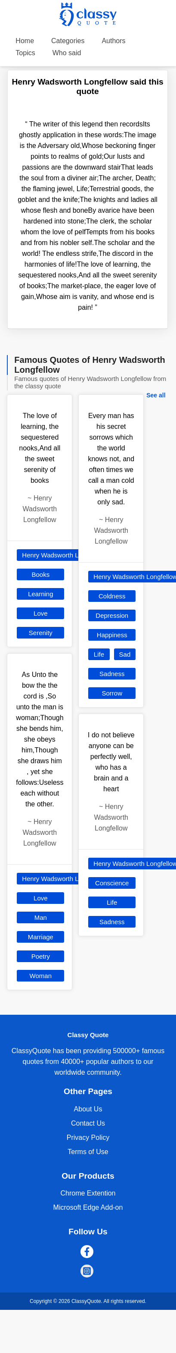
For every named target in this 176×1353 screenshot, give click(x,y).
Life (99, 654)
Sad (125, 654)
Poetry (40, 956)
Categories (67, 40)
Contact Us (88, 1123)
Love (41, 613)
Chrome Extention (87, 1193)
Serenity (40, 632)
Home (24, 40)
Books (40, 574)
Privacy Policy (88, 1137)
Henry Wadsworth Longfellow (64, 555)
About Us (88, 1109)
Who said (66, 53)
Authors (113, 40)
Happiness (112, 635)
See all (155, 395)
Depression (112, 615)
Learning (40, 594)
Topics (25, 53)
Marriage (40, 937)
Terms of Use (88, 1151)
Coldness (112, 596)
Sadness (111, 673)
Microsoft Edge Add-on (88, 1207)
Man (40, 917)
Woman (41, 975)
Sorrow (112, 693)
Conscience (112, 883)
